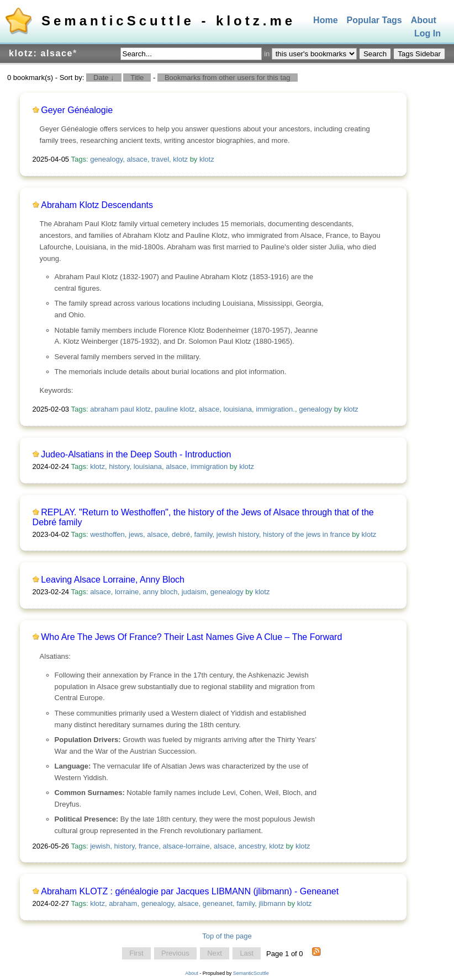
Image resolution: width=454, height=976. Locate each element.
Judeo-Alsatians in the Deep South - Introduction (136, 454)
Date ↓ (103, 77)
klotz (180, 159)
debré (181, 534)
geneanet (218, 903)
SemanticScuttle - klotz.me (168, 20)
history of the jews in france (306, 534)
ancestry (252, 846)
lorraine (127, 592)
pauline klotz (174, 409)
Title (137, 77)
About (423, 20)
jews (136, 534)
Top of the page (227, 936)
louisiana (238, 409)
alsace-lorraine (185, 846)
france (149, 846)
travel (160, 159)
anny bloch (160, 592)
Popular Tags (374, 20)
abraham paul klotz (120, 409)
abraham (123, 903)
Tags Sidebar (419, 54)
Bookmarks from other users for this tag (228, 77)
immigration (209, 466)
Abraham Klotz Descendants (97, 205)
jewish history (238, 534)
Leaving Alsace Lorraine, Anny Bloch (112, 579)
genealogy (106, 159)
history (119, 466)
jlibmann (271, 903)
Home (325, 20)
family (203, 534)
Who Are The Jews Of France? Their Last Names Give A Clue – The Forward (191, 637)
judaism (194, 592)
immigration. (275, 409)
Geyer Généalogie (77, 110)
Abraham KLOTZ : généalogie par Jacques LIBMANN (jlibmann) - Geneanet (190, 891)
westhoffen (107, 534)
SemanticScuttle (251, 973)
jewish (100, 846)
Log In (427, 34)
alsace (136, 159)
